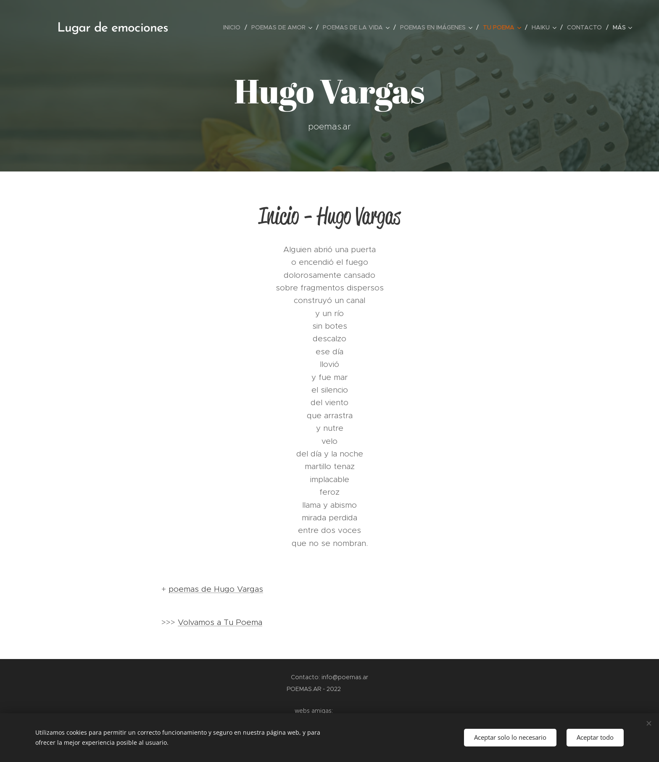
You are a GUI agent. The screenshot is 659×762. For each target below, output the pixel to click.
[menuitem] (234, 27)
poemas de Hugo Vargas (216, 589)
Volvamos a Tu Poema (220, 622)
